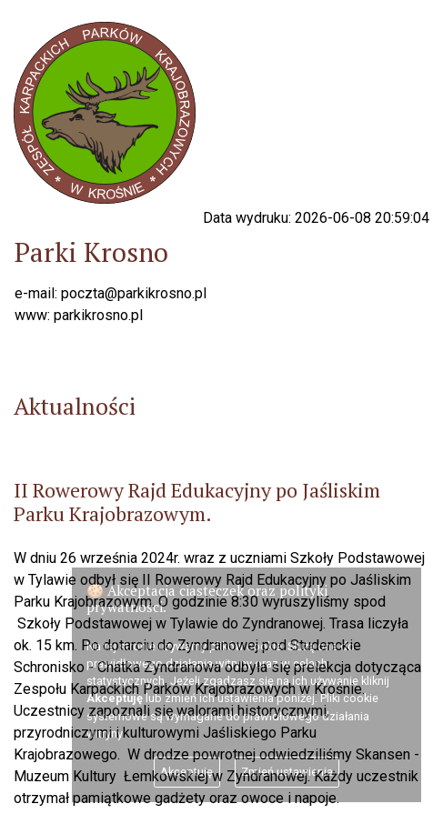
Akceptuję (186, 772)
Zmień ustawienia (287, 772)
